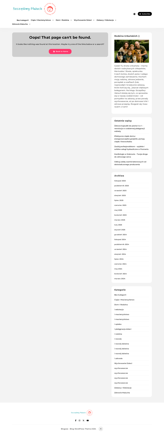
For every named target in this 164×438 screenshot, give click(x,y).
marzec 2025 (119, 220)
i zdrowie (118, 358)
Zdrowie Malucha (20, 24)
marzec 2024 (119, 279)
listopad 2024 (120, 239)
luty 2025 (118, 225)
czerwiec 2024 (120, 264)
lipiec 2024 (119, 259)
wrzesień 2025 (120, 191)
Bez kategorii (23, 20)
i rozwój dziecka (121, 344)
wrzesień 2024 (120, 249)
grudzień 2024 (120, 235)
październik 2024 (121, 244)
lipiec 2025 (118, 200)
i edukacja (119, 309)
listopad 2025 (120, 181)
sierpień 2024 (120, 254)
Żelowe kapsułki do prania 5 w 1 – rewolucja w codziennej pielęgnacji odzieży (129, 128)
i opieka (117, 324)
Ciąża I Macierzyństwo (41, 20)
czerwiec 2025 (120, 205)
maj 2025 (118, 210)
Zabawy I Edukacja (105, 20)
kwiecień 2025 (120, 215)
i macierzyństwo (121, 314)
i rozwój (117, 339)
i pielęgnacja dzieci (122, 329)
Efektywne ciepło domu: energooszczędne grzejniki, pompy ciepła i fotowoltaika (129, 139)
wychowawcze (121, 368)
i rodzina (118, 334)
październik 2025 (121, 186)
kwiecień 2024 (120, 274)
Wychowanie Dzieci (83, 20)
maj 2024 (118, 269)
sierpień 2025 (120, 195)
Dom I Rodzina (63, 20)
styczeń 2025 (119, 230)
